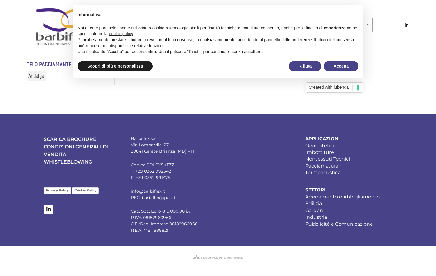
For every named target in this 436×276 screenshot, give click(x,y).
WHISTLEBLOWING (68, 162)
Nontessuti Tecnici (327, 159)
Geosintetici (319, 145)
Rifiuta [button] (305, 66)
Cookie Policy (85, 190)
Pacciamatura (321, 166)
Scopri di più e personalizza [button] (115, 66)
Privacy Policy (57, 190)
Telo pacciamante (49, 64)
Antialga (36, 76)
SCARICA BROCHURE (70, 139)
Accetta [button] (341, 66)
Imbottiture (319, 152)
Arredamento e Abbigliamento (342, 197)
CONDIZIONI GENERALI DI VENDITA (76, 150)
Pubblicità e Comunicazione (339, 224)
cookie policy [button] (121, 33)
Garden (314, 210)
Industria (316, 217)
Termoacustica (323, 172)
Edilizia (313, 203)
